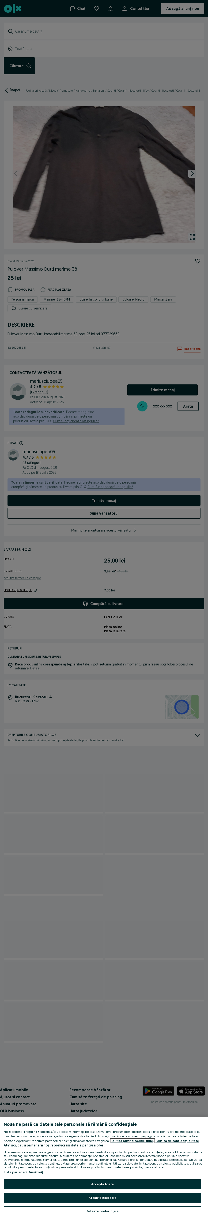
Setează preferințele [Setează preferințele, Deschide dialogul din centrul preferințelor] (103, 1211)
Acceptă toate (102, 1184)
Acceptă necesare (102, 1198)
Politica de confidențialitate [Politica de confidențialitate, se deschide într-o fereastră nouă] (177, 1141)
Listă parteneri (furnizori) (23, 1172)
